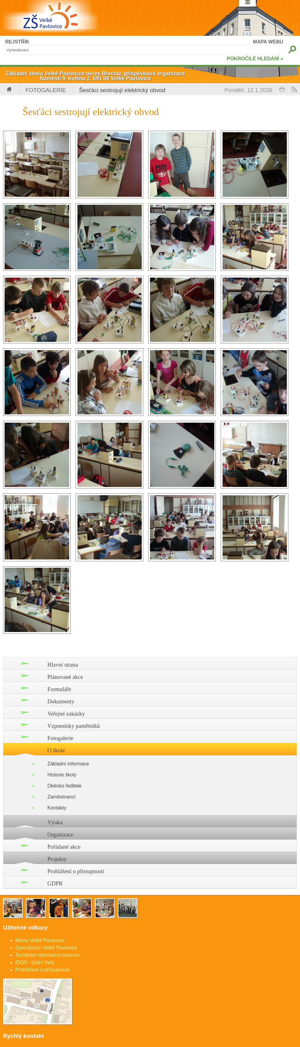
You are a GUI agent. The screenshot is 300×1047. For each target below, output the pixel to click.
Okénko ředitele (64, 785)
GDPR (55, 883)
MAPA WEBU (268, 41)
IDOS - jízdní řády (34, 962)
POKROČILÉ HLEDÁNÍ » (255, 58)
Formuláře (59, 689)
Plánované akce (65, 677)
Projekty (57, 859)
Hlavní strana (62, 664)
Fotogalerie (45, 90)
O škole (56, 750)
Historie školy (62, 774)
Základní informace (68, 763)
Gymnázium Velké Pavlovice (46, 947)
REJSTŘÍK (17, 41)
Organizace (60, 834)
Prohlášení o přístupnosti (75, 871)
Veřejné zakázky (66, 713)
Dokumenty (60, 701)
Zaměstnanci (61, 796)
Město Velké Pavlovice (39, 940)
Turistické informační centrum (47, 955)
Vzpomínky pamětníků (73, 726)
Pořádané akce (64, 846)
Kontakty (56, 807)
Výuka (55, 822)
